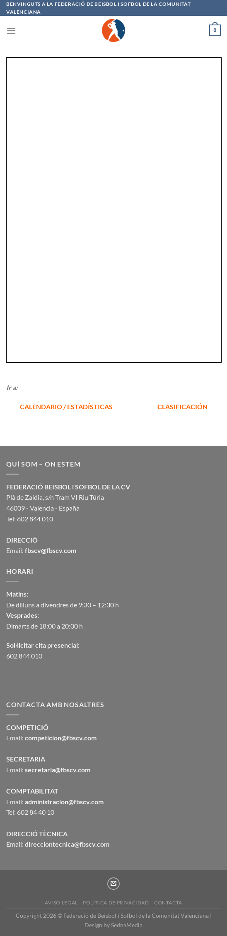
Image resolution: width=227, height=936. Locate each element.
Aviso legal (61, 902)
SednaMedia (126, 925)
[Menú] (11, 30)
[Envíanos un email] (113, 883)
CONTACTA (168, 902)
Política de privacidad (116, 902)
